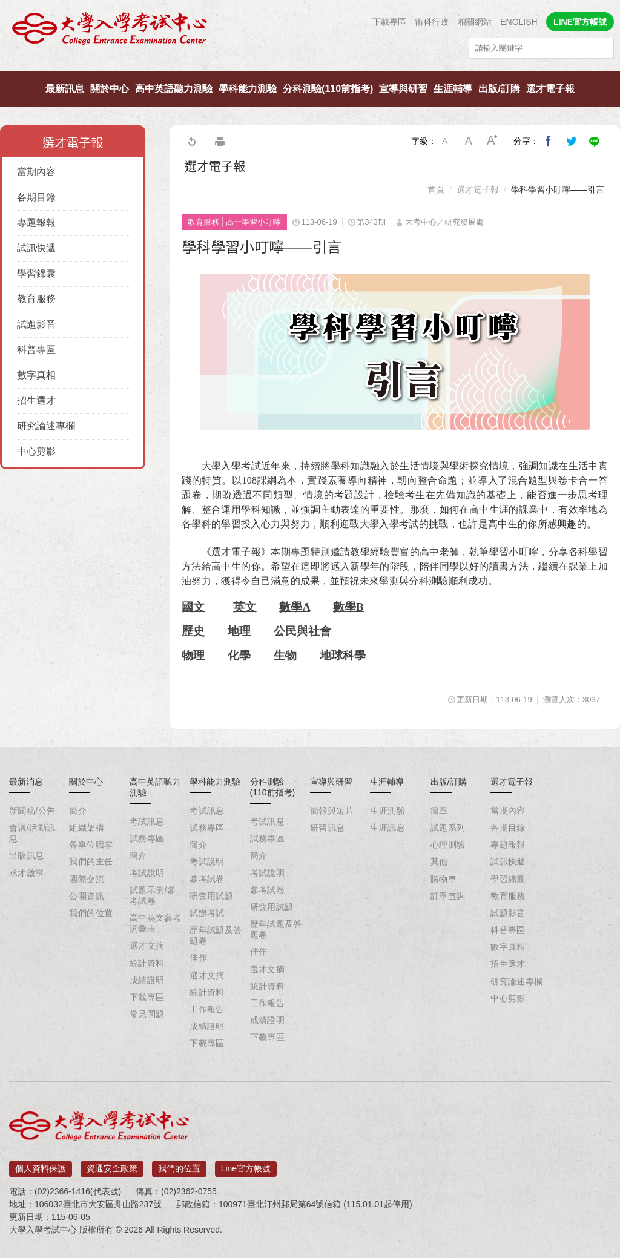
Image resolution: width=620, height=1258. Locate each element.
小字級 (446, 141)
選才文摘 (147, 945)
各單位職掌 (91, 844)
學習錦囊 (36, 273)
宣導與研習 (403, 89)
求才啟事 (26, 873)
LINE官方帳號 (580, 22)
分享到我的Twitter (571, 141)
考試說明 (147, 873)
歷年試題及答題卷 (216, 935)
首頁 (435, 189)
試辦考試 (207, 913)
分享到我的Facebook (548, 141)
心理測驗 (448, 844)
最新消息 (26, 781)
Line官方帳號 (246, 1164)
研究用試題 (211, 896)
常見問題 (147, 1014)
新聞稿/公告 (32, 810)
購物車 (443, 879)
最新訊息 (64, 89)
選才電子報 (550, 89)
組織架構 (86, 827)
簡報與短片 (332, 810)
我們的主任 (91, 861)
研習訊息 (327, 827)
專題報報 (36, 222)
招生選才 (36, 400)
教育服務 (36, 299)
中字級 (469, 141)
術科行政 (432, 22)
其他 (439, 861)
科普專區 (36, 349)
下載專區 (389, 22)
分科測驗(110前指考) (328, 89)
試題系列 (448, 827)
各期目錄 (36, 197)
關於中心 (109, 89)
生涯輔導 (453, 89)
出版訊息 (26, 855)
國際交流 (86, 879)
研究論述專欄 (46, 426)
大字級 (492, 141)
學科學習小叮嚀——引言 (557, 189)
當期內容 (36, 171)
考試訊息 (147, 821)
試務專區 (147, 838)
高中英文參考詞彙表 (156, 923)
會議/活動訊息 (32, 833)
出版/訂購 (498, 89)
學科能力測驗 (248, 89)
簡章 (439, 810)
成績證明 (147, 980)
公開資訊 (86, 896)
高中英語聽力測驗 (174, 89)
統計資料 (147, 963)
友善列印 (219, 141)
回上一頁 (191, 141)
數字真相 (36, 375)
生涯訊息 (387, 827)
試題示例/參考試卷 (153, 895)
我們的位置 (91, 913)
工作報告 (207, 1009)
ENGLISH (518, 22)
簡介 (78, 810)
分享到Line (594, 141)
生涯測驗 (387, 810)
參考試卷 (207, 879)
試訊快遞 (36, 248)
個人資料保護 (40, 1164)
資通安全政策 (112, 1164)
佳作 (198, 958)
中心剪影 (36, 451)
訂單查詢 (448, 896)
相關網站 (475, 22)
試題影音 (36, 324)
